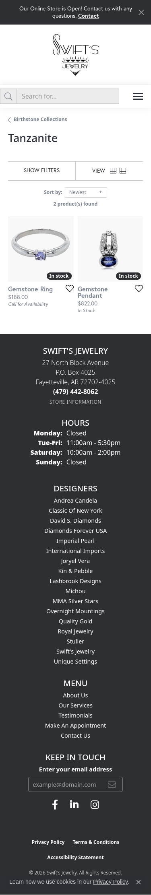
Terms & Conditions (95, 842)
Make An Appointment (75, 725)
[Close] (141, 12)
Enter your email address (75, 769)
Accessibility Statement (75, 857)
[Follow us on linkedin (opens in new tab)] (74, 805)
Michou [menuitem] (75, 591)
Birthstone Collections (40, 119)
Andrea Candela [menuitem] (75, 500)
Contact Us (75, 735)
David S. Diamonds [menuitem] (75, 520)
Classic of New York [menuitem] (75, 510)
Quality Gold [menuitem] (76, 621)
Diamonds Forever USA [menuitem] (75, 530)
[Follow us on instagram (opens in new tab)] (95, 805)
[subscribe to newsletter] (111, 784)
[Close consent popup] (138, 882)
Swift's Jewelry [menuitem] (75, 651)
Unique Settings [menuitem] (75, 661)
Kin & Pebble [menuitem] (75, 571)
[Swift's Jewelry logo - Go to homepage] (76, 54)
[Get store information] (75, 401)
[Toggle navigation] (138, 96)
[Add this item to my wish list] (67, 288)
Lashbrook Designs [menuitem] (75, 581)
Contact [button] (88, 15)
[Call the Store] (75, 391)
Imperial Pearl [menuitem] (75, 540)
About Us (75, 695)
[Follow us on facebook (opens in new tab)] (55, 805)
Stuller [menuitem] (75, 641)
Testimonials (75, 715)
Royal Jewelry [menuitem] (75, 631)
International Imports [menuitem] (75, 551)
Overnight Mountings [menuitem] (75, 611)
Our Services (75, 705)
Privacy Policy (48, 842)
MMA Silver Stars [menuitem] (76, 601)
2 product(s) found (76, 203)
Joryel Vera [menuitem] (75, 561)
